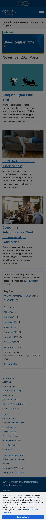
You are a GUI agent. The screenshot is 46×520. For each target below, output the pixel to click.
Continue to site (23, 517)
